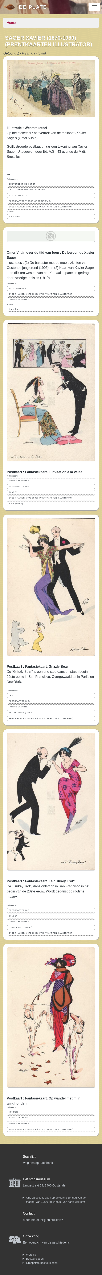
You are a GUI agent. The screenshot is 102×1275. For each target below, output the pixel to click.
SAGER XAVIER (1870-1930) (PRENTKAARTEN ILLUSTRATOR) (41, 207)
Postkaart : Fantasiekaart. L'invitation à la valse (44, 472)
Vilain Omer (15, 216)
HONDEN (13, 1112)
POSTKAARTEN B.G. (19, 486)
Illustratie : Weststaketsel (27, 128)
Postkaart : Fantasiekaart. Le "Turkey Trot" (41, 881)
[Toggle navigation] (94, 7)
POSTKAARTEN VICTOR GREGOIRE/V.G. (30, 201)
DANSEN (13, 492)
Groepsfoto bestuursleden (42, 1262)
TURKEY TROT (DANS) (20, 927)
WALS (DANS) (16, 504)
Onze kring (31, 1236)
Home (11, 23)
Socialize (29, 1156)
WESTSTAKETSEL (18, 195)
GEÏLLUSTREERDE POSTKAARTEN (27, 190)
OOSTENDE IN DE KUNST (22, 184)
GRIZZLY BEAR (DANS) (21, 712)
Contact (28, 1213)
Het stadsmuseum (36, 1179)
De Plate (33, 7)
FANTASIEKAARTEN (19, 300)
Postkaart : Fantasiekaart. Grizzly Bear (37, 666)
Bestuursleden (35, 1258)
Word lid (31, 1254)
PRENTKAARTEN (17, 288)
